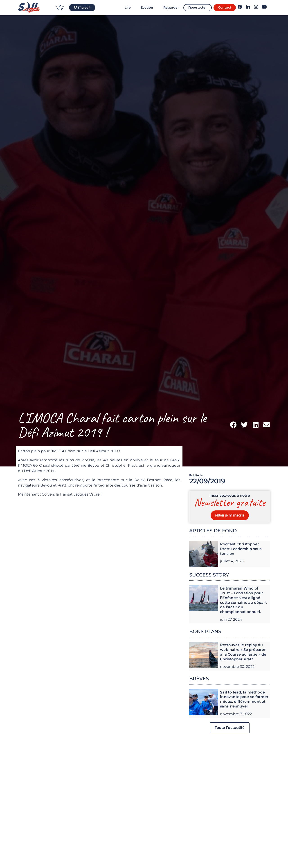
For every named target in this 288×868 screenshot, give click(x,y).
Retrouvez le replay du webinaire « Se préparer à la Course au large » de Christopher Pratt (243, 652)
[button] (233, 425)
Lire (128, 7)
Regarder (171, 7)
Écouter (147, 7)
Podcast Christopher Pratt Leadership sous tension (240, 549)
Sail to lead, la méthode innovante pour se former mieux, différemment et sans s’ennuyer (244, 699)
